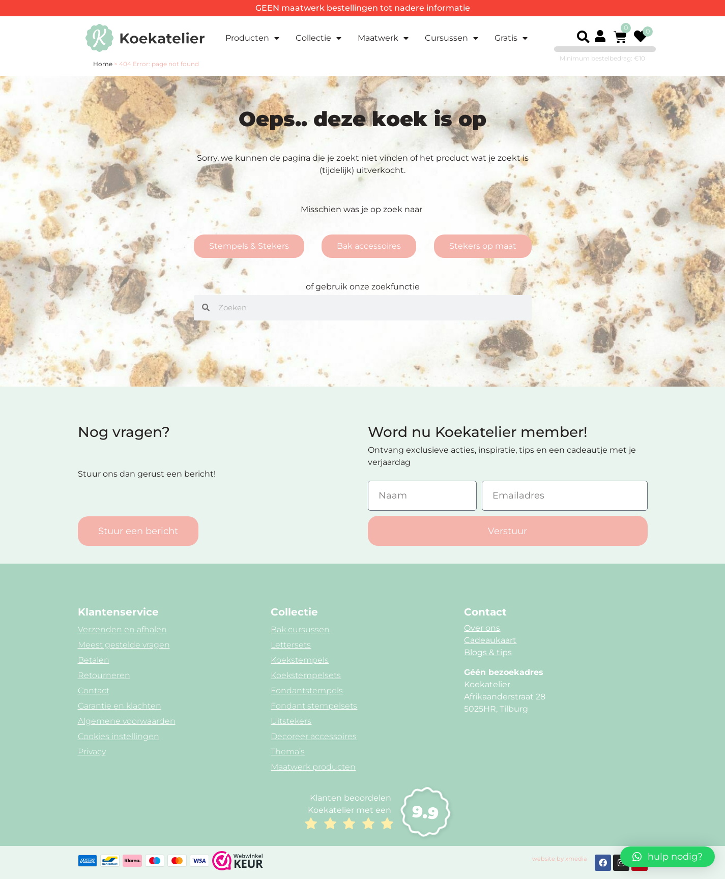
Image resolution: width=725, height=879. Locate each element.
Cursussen (451, 38)
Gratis (511, 38)
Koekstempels (300, 660)
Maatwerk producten (313, 767)
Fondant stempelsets (314, 706)
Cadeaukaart (490, 640)
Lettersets (291, 645)
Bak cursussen (300, 629)
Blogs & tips (488, 652)
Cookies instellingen (118, 736)
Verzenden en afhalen (122, 629)
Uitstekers (291, 721)
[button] (583, 37)
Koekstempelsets (306, 675)
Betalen (93, 660)
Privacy (92, 751)
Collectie (318, 38)
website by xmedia (559, 858)
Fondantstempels (307, 690)
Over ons (482, 628)
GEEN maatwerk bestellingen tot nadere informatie (362, 8)
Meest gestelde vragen (124, 645)
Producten (252, 38)
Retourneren (104, 675)
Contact (93, 690)
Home (102, 64)
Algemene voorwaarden (127, 721)
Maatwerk (383, 38)
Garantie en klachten (119, 706)
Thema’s (288, 751)
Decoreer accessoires (314, 736)
